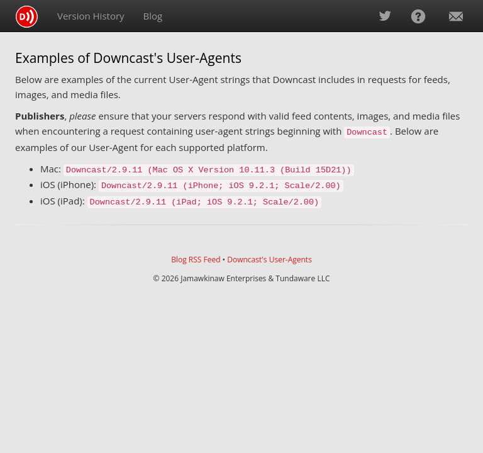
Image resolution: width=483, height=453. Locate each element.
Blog (153, 15)
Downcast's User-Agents (269, 259)
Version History (91, 15)
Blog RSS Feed (195, 259)
